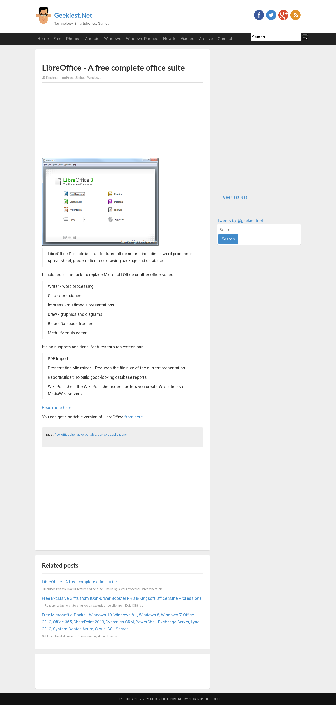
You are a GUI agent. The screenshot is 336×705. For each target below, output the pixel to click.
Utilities (80, 78)
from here (133, 416)
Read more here (56, 407)
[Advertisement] (96, 56)
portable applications (112, 434)
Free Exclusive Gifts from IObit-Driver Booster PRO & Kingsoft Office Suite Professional (122, 598)
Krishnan (53, 78)
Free (69, 78)
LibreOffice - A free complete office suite (79, 581)
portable (90, 434)
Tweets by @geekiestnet (240, 220)
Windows (94, 78)
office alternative (72, 434)
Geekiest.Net (73, 15)
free (57, 434)
